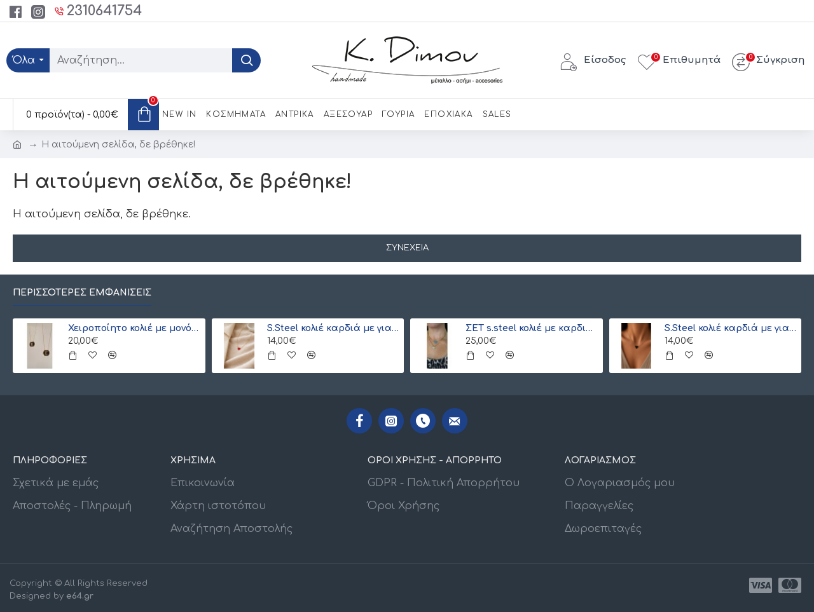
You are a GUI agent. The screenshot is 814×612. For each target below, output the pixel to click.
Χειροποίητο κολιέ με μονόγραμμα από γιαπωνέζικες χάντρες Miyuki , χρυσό (134, 328)
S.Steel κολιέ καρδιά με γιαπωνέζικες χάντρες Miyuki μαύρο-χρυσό (731, 328)
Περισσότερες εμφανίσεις (82, 292)
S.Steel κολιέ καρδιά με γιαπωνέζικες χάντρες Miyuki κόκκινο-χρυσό (333, 328)
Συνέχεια (407, 247)
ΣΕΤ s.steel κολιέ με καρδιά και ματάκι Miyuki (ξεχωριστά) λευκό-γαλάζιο (532, 328)
